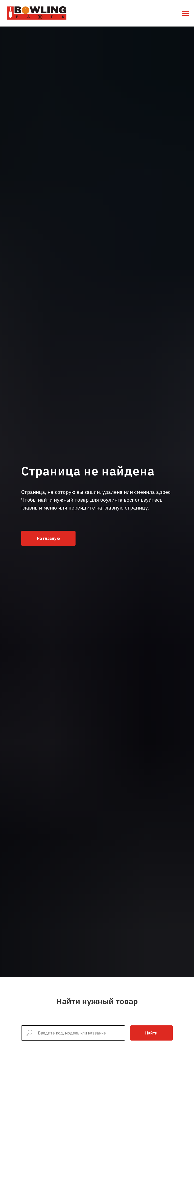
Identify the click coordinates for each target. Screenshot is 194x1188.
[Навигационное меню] (185, 13)
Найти (151, 1032)
